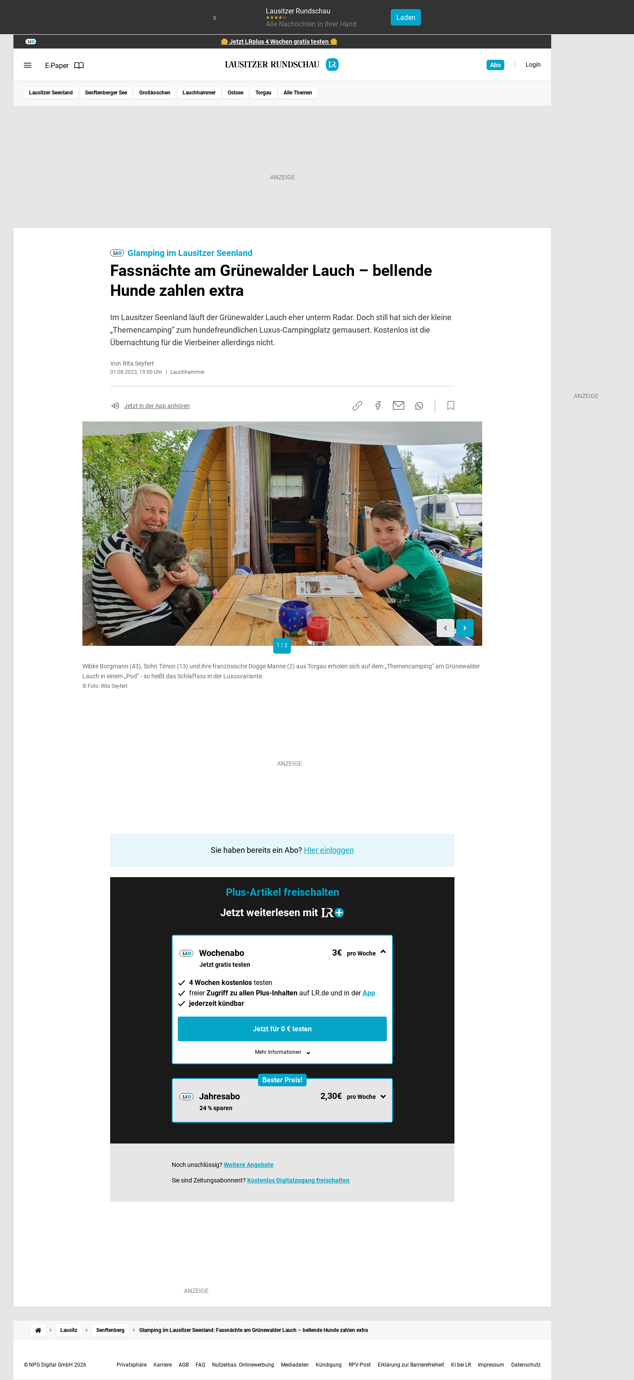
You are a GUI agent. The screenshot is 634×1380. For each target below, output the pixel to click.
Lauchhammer (199, 93)
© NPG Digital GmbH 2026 (55, 1365)
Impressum (491, 1365)
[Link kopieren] (357, 406)
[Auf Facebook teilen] (378, 405)
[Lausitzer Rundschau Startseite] (282, 64)
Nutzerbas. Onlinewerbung (243, 1365)
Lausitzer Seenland (51, 93)
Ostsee (235, 93)
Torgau (263, 93)
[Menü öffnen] (27, 65)
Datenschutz (526, 1365)
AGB (184, 1365)
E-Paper (64, 65)
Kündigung (329, 1365)
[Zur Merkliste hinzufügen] (448, 406)
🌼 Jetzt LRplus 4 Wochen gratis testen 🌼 (279, 41)
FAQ (200, 1365)
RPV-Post (360, 1365)
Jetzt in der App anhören (157, 405)
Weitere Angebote (249, 1164)
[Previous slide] (445, 628)
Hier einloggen (329, 850)
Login (533, 64)
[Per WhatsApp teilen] (419, 406)
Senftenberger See (106, 93)
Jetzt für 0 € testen (282, 1029)
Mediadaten (295, 1365)
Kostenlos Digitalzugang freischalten (298, 1180)
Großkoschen (154, 93)
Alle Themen (298, 93)
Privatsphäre (132, 1365)
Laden (405, 17)
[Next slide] (465, 628)
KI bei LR (461, 1365)
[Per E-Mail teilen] (398, 405)
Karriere (163, 1365)
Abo (495, 65)
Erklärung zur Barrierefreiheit (411, 1365)
